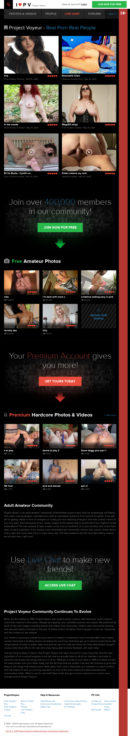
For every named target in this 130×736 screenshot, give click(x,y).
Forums (7, 715)
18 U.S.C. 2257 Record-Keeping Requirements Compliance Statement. (37, 731)
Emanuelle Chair (71, 75)
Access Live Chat (60, 585)
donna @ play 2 (51, 450)
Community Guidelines (50, 704)
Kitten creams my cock (74, 173)
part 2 (84, 486)
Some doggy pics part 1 (93, 450)
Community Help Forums (75, 701)
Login (84, 4)
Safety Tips (45, 707)
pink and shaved (51, 486)
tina (6, 75)
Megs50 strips (70, 124)
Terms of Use (110, 701)
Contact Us (96, 701)
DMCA (107, 710)
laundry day (10, 330)
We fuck (8, 486)
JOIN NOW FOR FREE (109, 4)
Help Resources (47, 701)
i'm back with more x (54, 297)
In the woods (11, 124)
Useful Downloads (72, 704)
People (24, 707)
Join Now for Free (60, 228)
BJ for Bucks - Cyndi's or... (18, 173)
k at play (8, 450)
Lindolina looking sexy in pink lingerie (97, 297)
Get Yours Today (60, 381)
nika (6, 297)
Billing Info (96, 710)
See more (110, 415)
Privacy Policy (97, 704)
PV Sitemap (69, 707)
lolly (45, 330)
